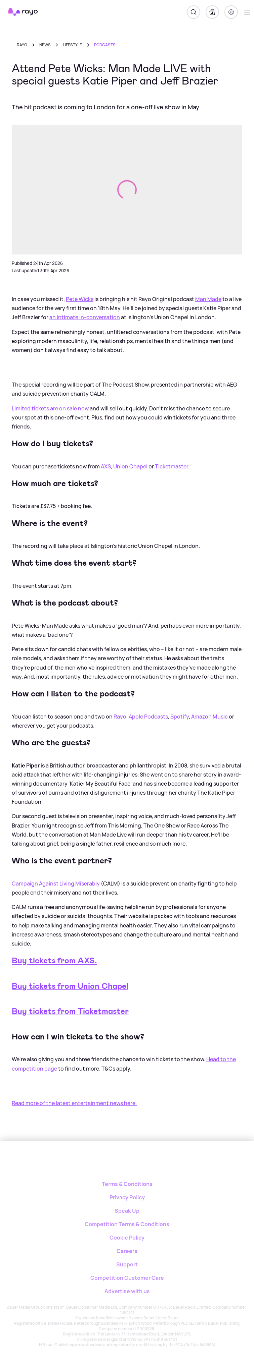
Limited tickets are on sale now (50, 408)
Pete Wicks (79, 299)
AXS (106, 466)
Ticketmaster (171, 466)
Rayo (22, 45)
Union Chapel (130, 466)
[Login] (231, 12)
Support (127, 1264)
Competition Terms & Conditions (127, 1224)
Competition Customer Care (127, 1277)
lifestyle (72, 45)
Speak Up (127, 1210)
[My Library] (212, 12)
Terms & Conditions (127, 1184)
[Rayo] (127, 1164)
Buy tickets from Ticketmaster (70, 1011)
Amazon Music (209, 716)
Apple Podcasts (148, 716)
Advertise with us (127, 1291)
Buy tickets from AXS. (54, 960)
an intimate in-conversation (84, 317)
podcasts (105, 45)
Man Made (208, 299)
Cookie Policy (127, 1237)
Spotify (179, 716)
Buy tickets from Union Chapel (70, 986)
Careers (127, 1251)
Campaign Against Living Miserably (56, 883)
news (45, 45)
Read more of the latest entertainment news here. (74, 1103)
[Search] (193, 12)
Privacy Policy (127, 1197)
